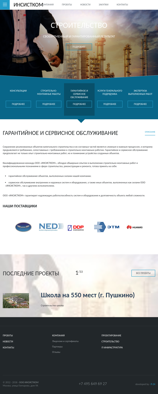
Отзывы (56, 352)
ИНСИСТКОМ (23, 4)
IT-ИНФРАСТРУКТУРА (112, 347)
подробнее (79, 46)
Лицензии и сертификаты (65, 341)
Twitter (140, 4)
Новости (85, 4)
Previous (4, 227)
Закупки (103, 4)
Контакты (122, 4)
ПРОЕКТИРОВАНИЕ (111, 335)
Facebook (146, 4)
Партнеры (57, 346)
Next (154, 227)
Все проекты (143, 273)
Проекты (67, 4)
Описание (150, 132)
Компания (47, 4)
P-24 (153, 384)
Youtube (153, 4)
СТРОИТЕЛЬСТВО (110, 341)
